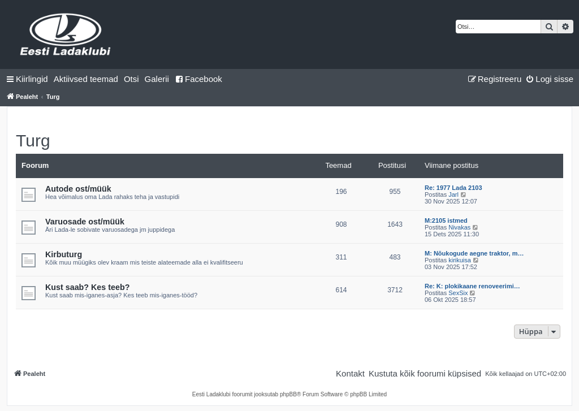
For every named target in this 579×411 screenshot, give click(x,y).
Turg (33, 140)
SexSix (458, 292)
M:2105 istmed (446, 220)
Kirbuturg (63, 254)
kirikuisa (459, 260)
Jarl (453, 194)
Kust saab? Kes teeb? (87, 287)
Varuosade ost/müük (84, 221)
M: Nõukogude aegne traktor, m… (474, 253)
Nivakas (459, 227)
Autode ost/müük (78, 188)
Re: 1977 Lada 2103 (453, 187)
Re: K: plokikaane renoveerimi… (472, 286)
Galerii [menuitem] (157, 79)
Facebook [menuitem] (198, 79)
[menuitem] (86, 79)
